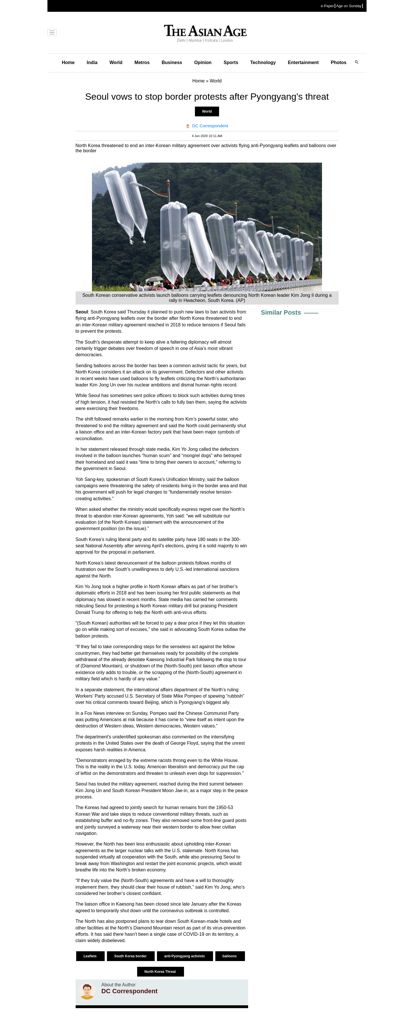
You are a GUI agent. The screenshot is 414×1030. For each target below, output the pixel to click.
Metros (142, 62)
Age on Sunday (348, 6)
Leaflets (90, 956)
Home (68, 62)
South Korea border (130, 956)
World (116, 62)
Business (172, 62)
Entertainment (303, 62)
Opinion (202, 62)
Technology (263, 62)
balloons (230, 956)
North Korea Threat (160, 972)
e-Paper (327, 6)
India (92, 62)
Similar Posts (281, 312)
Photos (338, 62)
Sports (231, 62)
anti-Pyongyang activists (185, 956)
